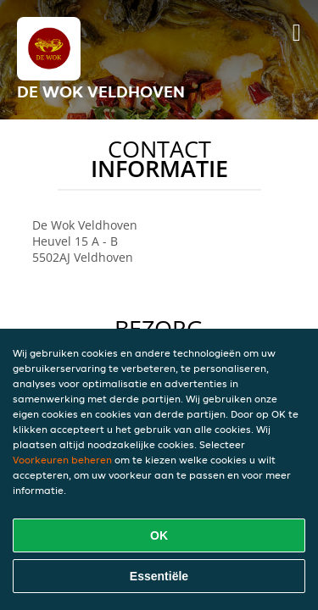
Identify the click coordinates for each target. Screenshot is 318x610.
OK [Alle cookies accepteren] (159, 535)
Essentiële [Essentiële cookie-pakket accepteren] (159, 576)
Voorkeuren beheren (62, 459)
